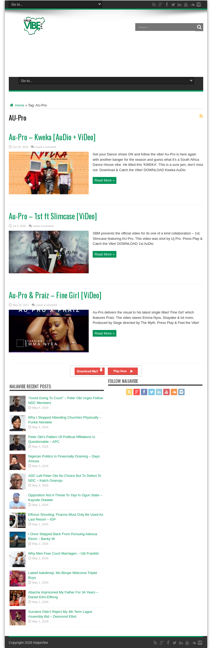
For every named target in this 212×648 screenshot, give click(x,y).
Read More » (105, 180)
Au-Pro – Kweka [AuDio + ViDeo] (52, 136)
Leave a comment (45, 147)
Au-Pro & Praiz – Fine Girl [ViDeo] (55, 295)
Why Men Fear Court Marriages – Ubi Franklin (63, 553)
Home (16, 105)
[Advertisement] (106, 55)
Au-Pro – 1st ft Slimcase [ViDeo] (53, 216)
